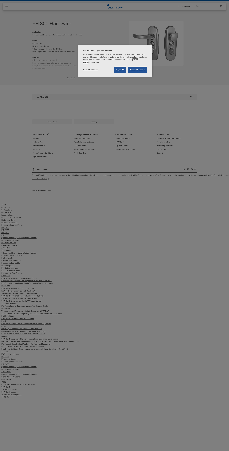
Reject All (120, 70)
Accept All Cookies (137, 70)
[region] (115, 61)
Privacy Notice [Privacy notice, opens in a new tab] (93, 62)
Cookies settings (90, 70)
